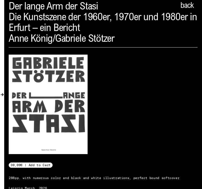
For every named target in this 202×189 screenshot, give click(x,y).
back (187, 6)
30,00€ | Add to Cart (31, 165)
